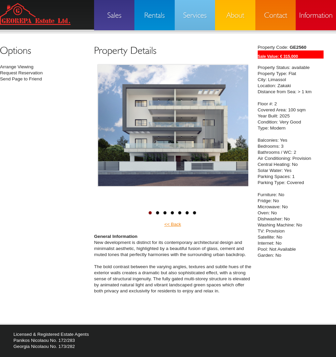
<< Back (172, 224)
